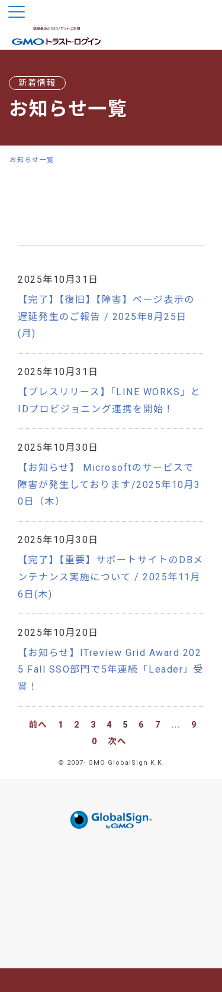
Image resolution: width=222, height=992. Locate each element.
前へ (37, 725)
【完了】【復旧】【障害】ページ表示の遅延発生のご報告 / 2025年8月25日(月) (106, 317)
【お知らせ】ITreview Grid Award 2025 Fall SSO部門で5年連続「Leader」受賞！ (111, 670)
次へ (117, 741)
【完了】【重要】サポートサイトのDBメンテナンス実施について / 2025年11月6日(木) (111, 577)
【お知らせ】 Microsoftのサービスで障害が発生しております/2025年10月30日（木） (109, 485)
